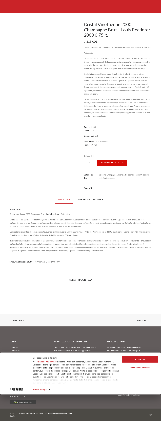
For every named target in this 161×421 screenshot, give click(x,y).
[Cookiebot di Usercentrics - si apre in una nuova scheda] (16, 416)
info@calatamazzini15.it (20, 375)
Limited (112, 178)
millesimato (103, 178)
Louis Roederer (52, 214)
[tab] (90, 200)
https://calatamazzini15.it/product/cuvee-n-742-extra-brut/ (35, 262)
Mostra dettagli (40, 416)
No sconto (129, 175)
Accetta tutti (140, 386)
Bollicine (102, 175)
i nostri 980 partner (47, 388)
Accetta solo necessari (140, 394)
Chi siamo (15, 347)
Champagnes (112, 175)
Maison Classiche (142, 175)
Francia (121, 175)
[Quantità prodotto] (89, 163)
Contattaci (15, 350)
